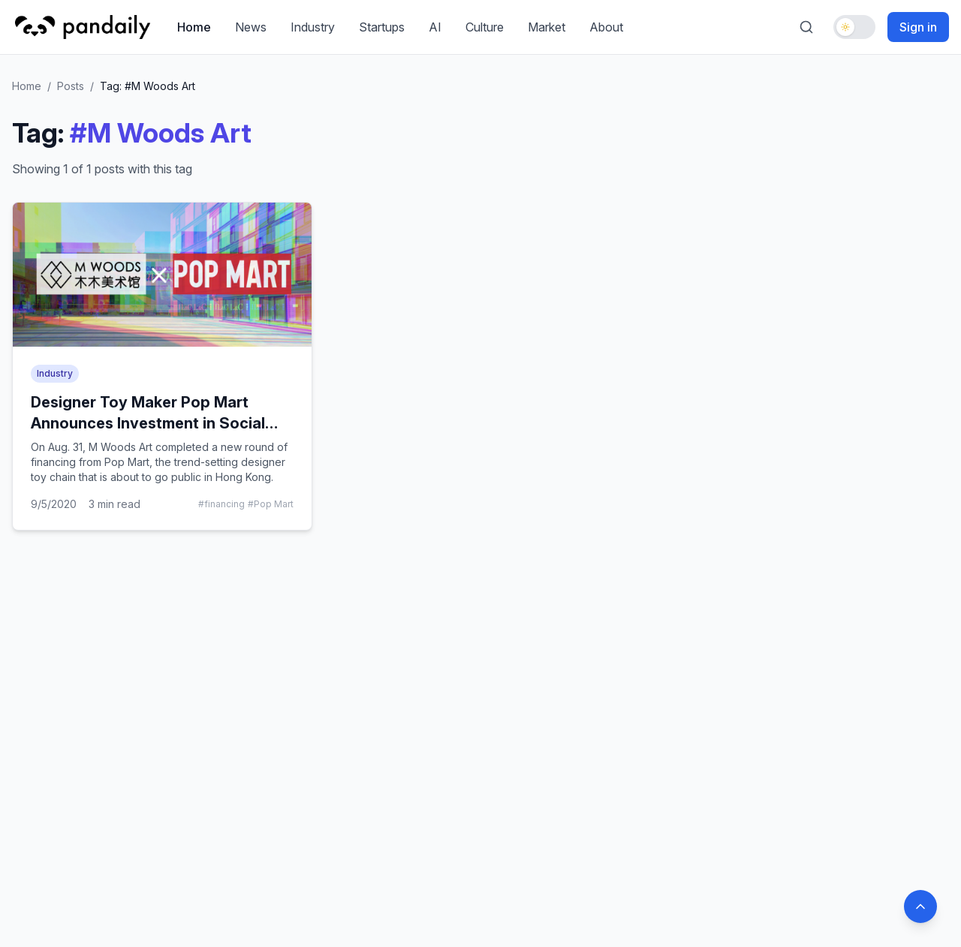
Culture (484, 27)
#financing (221, 504)
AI (435, 27)
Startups (382, 27)
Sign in (918, 27)
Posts (70, 86)
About (606, 27)
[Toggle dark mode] (854, 27)
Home (194, 27)
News (251, 27)
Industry (313, 27)
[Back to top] (920, 906)
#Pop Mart (271, 504)
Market (546, 27)
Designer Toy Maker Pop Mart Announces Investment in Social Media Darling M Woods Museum (150, 423)
